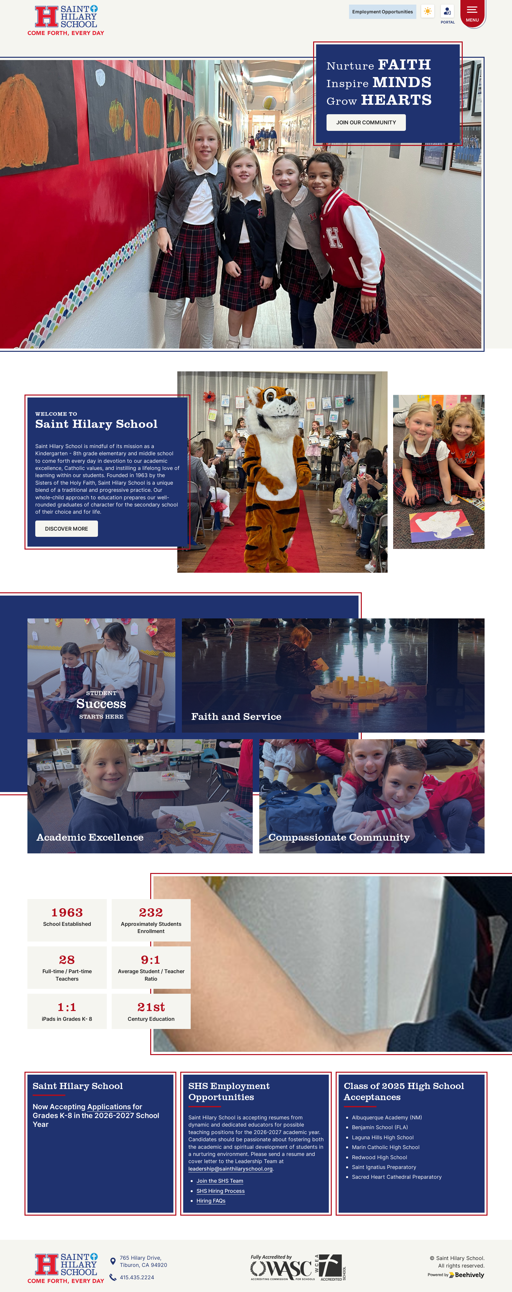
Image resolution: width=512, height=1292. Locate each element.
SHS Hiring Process (221, 1193)
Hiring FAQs (211, 1202)
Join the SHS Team (220, 1183)
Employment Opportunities (382, 11)
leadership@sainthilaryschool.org (230, 1171)
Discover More (66, 530)
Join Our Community (366, 124)
